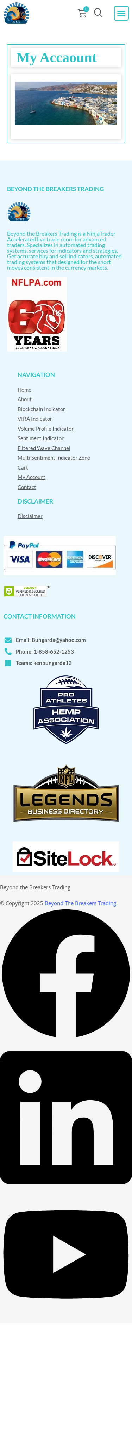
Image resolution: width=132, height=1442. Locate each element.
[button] (121, 13)
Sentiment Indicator (41, 438)
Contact (27, 487)
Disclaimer (30, 516)
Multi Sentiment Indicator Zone (54, 457)
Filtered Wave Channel (44, 448)
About (25, 399)
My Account (31, 477)
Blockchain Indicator (41, 409)
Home (24, 389)
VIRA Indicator (35, 418)
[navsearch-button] (98, 13)
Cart (23, 467)
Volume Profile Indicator (46, 428)
